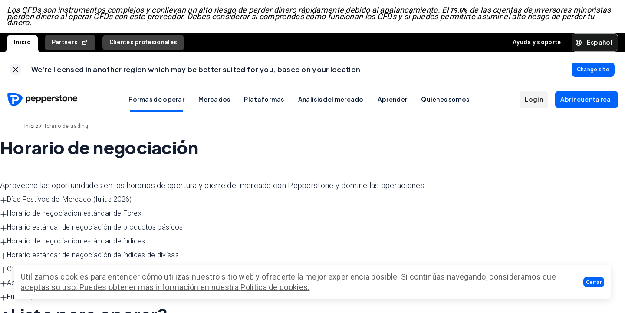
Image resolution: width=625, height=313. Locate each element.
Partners (70, 42)
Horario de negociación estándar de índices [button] (72, 241)
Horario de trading (65, 126)
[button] (593, 282)
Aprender (392, 99)
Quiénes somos (445, 99)
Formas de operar (156, 99)
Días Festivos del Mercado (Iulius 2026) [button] (66, 199)
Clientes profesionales (143, 42)
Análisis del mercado (331, 99)
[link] (15, 69)
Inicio (22, 42)
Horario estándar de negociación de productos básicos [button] (91, 227)
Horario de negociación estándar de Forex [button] (70, 213)
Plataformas (264, 99)
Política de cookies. (274, 287)
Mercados (214, 99)
